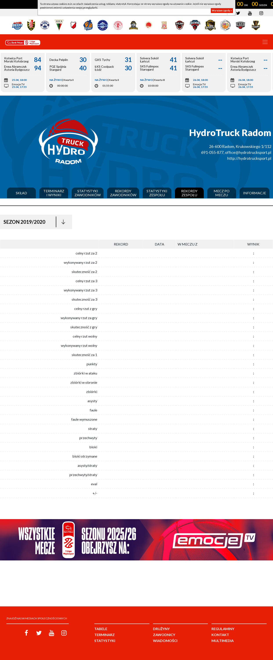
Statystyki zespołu (157, 193)
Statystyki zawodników (88, 193)
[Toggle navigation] (265, 42)
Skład (21, 193)
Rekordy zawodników (123, 193)
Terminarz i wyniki (53, 193)
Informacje (254, 193)
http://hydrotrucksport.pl (249, 158)
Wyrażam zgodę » (222, 10)
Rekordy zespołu (189, 193)
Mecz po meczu (221, 193)
